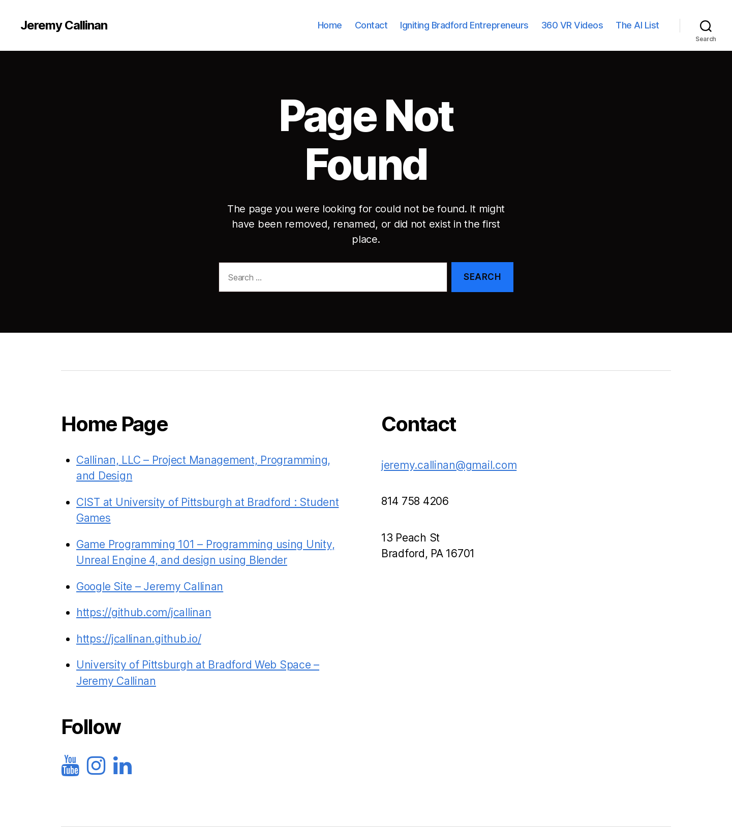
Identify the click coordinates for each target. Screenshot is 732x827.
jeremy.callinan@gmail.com (448, 465)
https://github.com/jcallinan (143, 612)
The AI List (637, 25)
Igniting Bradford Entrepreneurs (464, 25)
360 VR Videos (572, 25)
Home (330, 25)
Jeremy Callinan (63, 25)
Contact (371, 25)
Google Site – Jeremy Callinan (149, 586)
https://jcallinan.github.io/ (138, 638)
